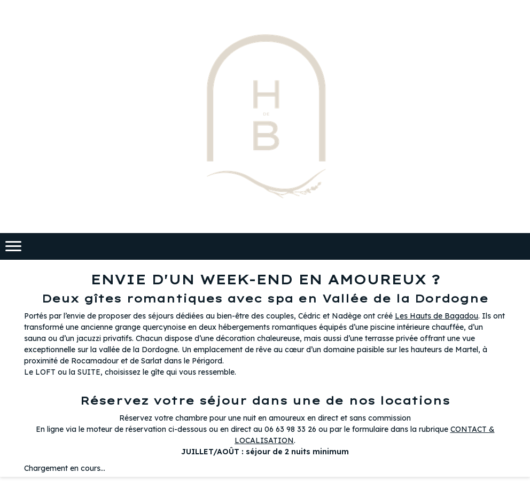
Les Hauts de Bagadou (436, 316)
